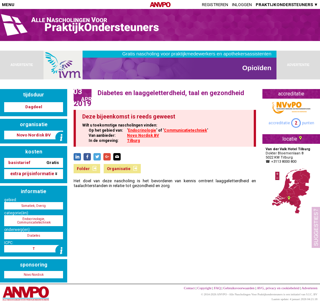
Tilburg (133, 140)
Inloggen (242, 4)
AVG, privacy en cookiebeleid (278, 288)
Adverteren (309, 288)
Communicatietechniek (185, 130)
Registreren (215, 4)
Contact (189, 288)
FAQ (217, 288)
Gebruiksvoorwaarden (239, 288)
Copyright (204, 288)
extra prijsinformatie (33, 173)
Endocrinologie (142, 130)
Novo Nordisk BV (143, 135)
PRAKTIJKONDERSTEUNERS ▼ (287, 4)
